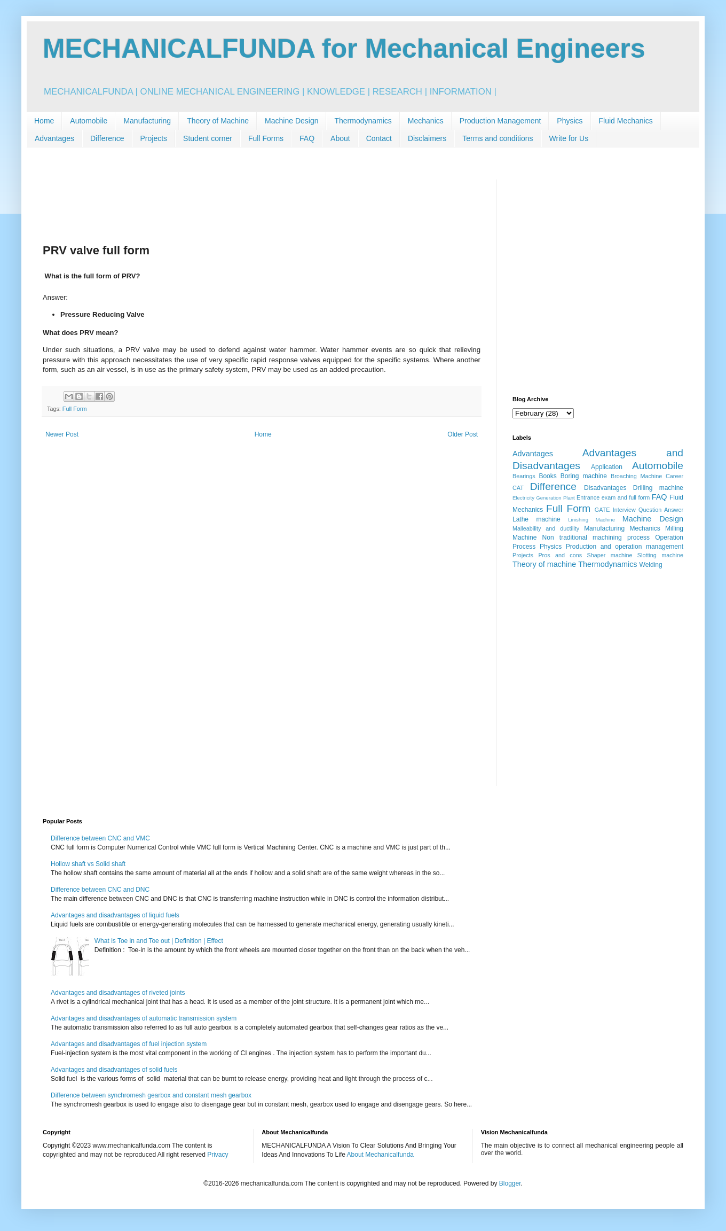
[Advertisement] (261, 204)
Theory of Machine (218, 120)
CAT (518, 488)
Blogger (510, 1183)
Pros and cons (560, 555)
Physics (569, 120)
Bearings (523, 476)
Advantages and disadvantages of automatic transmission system (143, 1018)
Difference (107, 138)
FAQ (306, 138)
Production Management (500, 120)
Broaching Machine (636, 476)
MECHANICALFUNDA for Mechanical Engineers (344, 49)
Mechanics (426, 120)
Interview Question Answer (648, 510)
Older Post (462, 434)
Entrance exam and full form (613, 497)
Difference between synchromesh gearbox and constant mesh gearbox (151, 1095)
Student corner (207, 138)
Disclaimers (427, 138)
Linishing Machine (591, 520)
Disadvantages (605, 488)
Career (674, 476)
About (340, 138)
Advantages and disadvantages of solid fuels (114, 1069)
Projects (154, 138)
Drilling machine (658, 488)
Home (44, 120)
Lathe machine (536, 519)
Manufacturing (147, 120)
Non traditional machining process (596, 537)
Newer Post (61, 434)
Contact (379, 138)
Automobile (88, 120)
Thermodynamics (362, 120)
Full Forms (265, 138)
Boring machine (584, 476)
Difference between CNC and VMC (100, 838)
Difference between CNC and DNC (100, 889)
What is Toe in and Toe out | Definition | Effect (158, 941)
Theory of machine (544, 564)
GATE (602, 510)
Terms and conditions (497, 138)
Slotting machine (660, 555)
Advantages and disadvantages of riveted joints (118, 992)
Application (606, 467)
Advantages (54, 138)
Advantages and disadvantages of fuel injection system (129, 1044)
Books (547, 476)
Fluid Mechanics (626, 120)
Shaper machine (609, 555)
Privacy (217, 1154)
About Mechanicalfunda (380, 1154)
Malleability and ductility (545, 528)
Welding (651, 564)
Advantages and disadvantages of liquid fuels (115, 915)
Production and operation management (624, 546)
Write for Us (569, 138)
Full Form (74, 409)
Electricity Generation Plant (543, 498)
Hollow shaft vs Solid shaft (88, 864)
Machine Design (291, 120)
